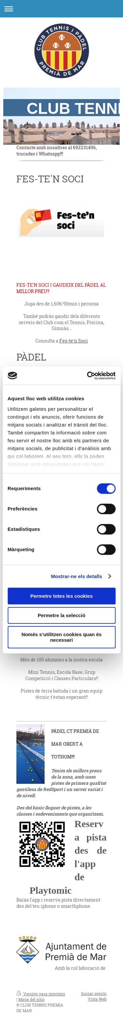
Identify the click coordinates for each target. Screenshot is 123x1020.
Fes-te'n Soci (73, 341)
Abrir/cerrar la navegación (61, 9)
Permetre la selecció (61, 615)
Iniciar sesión (94, 993)
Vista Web (97, 999)
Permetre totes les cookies (61, 596)
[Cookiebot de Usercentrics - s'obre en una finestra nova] (87, 375)
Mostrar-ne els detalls (76, 576)
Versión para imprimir (40, 993)
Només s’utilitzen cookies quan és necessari (61, 637)
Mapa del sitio (31, 999)
